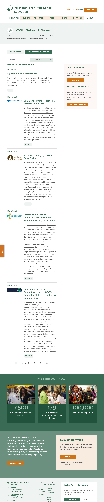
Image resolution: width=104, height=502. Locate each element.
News (64, 18)
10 (43, 363)
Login (68, 10)
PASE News (15, 52)
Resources (39, 18)
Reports (27, 144)
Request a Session (78, 104)
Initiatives (13, 18)
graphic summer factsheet (42, 135)
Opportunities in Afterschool (22, 74)
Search (80, 10)
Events (26, 18)
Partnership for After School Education (33, 10)
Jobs (52, 18)
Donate (90, 10)
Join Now (75, 80)
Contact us (64, 462)
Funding (27, 204)
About (90, 18)
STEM (49, 495)
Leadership (50, 492)
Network (77, 18)
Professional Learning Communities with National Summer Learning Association (39, 218)
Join (73, 10)
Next (47, 363)
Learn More (15, 463)
